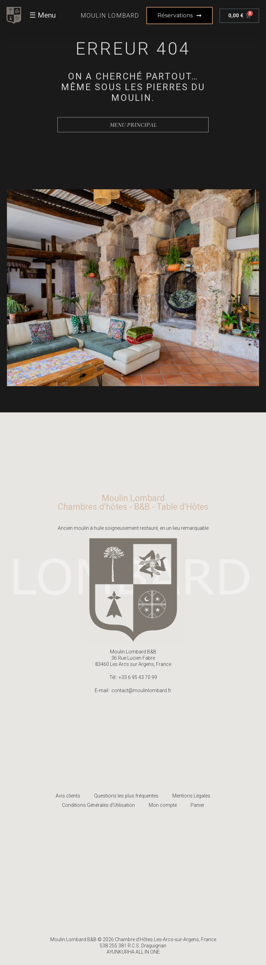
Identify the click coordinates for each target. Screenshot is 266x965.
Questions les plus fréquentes (126, 796)
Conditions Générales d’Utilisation (98, 805)
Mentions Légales (191, 796)
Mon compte (163, 805)
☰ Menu (42, 15)
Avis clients (68, 796)
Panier (197, 805)
